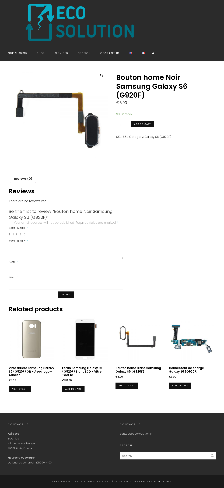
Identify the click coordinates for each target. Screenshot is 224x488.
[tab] (23, 179)
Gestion (84, 53)
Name (13, 262)
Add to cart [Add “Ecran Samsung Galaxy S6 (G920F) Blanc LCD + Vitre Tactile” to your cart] (73, 388)
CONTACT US (110, 53)
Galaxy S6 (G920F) (158, 137)
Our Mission (17, 53)
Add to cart (142, 124)
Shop (41, 53)
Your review (18, 241)
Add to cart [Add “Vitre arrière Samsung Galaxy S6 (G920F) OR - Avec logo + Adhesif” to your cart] (20, 388)
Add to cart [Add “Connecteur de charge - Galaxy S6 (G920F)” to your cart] (180, 385)
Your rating (18, 228)
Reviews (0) (23, 179)
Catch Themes (162, 481)
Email (13, 277)
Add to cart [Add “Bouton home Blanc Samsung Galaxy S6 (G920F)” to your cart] (127, 385)
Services (61, 53)
